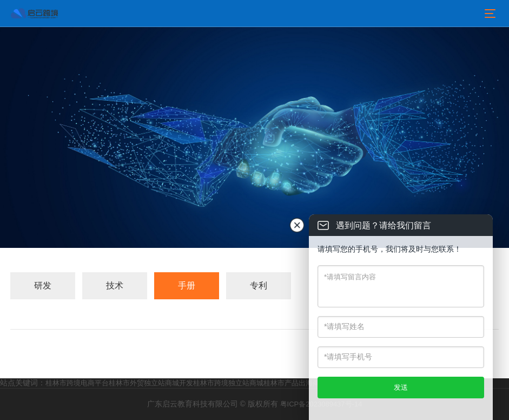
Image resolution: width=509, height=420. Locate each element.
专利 (258, 285)
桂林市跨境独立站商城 (228, 383)
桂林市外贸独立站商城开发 (151, 383)
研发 (42, 285)
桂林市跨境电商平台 (77, 383)
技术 (114, 285)
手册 (186, 285)
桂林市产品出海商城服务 (302, 383)
